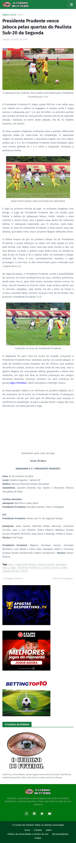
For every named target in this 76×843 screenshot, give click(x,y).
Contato (38, 830)
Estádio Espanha (46, 564)
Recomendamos (60, 834)
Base (20, 15)
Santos (63, 568)
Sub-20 (24, 571)
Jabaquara (61, 564)
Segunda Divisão (10, 571)
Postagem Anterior (13, 578)
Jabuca (5, 568)
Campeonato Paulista (25, 564)
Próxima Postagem (62, 578)
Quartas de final (51, 568)
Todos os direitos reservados (49, 825)
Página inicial (9, 15)
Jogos (13, 568)
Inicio (27, 830)
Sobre (49, 830)
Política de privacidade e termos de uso (28, 834)
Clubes (38, 838)
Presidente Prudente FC (29, 568)
